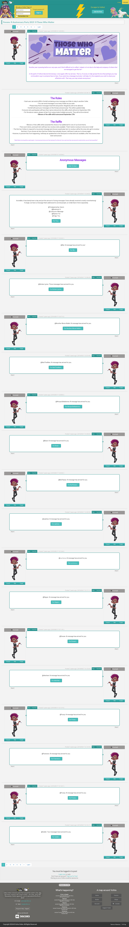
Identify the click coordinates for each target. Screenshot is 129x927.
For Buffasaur (73, 485)
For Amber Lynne (56, 289)
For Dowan (73, 641)
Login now (62, 874)
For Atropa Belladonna (73, 406)
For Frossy (73, 798)
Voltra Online (7, 2)
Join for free (98, 12)
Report (116, 83)
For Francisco (56, 759)
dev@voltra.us (25, 904)
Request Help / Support (22, 908)
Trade (21, 63)
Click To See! (73, 166)
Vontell (15, 31)
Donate (116, 904)
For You (56, 221)
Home (119, 2)
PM (15, 63)
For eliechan (56, 680)
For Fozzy (73, 719)
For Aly (73, 250)
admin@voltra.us (26, 901)
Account (97, 904)
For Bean (56, 446)
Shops (116, 899)
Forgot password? (38, 9)
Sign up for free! (72, 876)
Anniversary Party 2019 (23, 22)
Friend (8, 63)
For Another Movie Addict (73, 328)
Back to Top (64, 885)
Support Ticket (107, 908)
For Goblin (56, 837)
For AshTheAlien (56, 367)
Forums (125, 2)
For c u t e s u (73, 563)
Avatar (97, 899)
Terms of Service (115, 924)
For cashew (56, 524)
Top (124, 924)
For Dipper (56, 602)
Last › (39, 27)
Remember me (22, 16)
